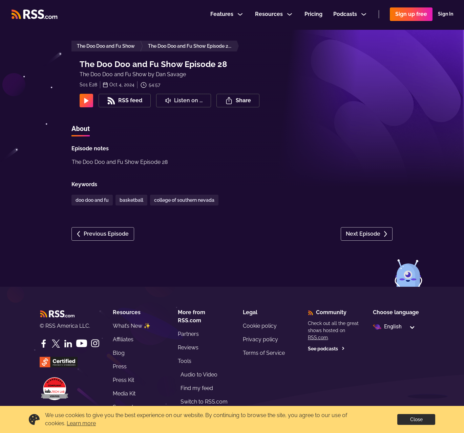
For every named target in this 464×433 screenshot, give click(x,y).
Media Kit (124, 393)
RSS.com (318, 337)
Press (120, 366)
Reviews (188, 347)
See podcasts (326, 348)
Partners (188, 334)
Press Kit (123, 380)
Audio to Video (199, 374)
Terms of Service (264, 353)
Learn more (81, 423)
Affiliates (123, 339)
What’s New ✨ (131, 326)
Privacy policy (260, 339)
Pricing (313, 15)
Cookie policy (260, 326)
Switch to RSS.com (204, 401)
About (80, 129)
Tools (184, 361)
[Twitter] (56, 344)
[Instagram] (95, 343)
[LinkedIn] (68, 344)
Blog (119, 353)
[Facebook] (44, 344)
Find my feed (197, 388)
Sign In (445, 15)
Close (416, 419)
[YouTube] (81, 343)
